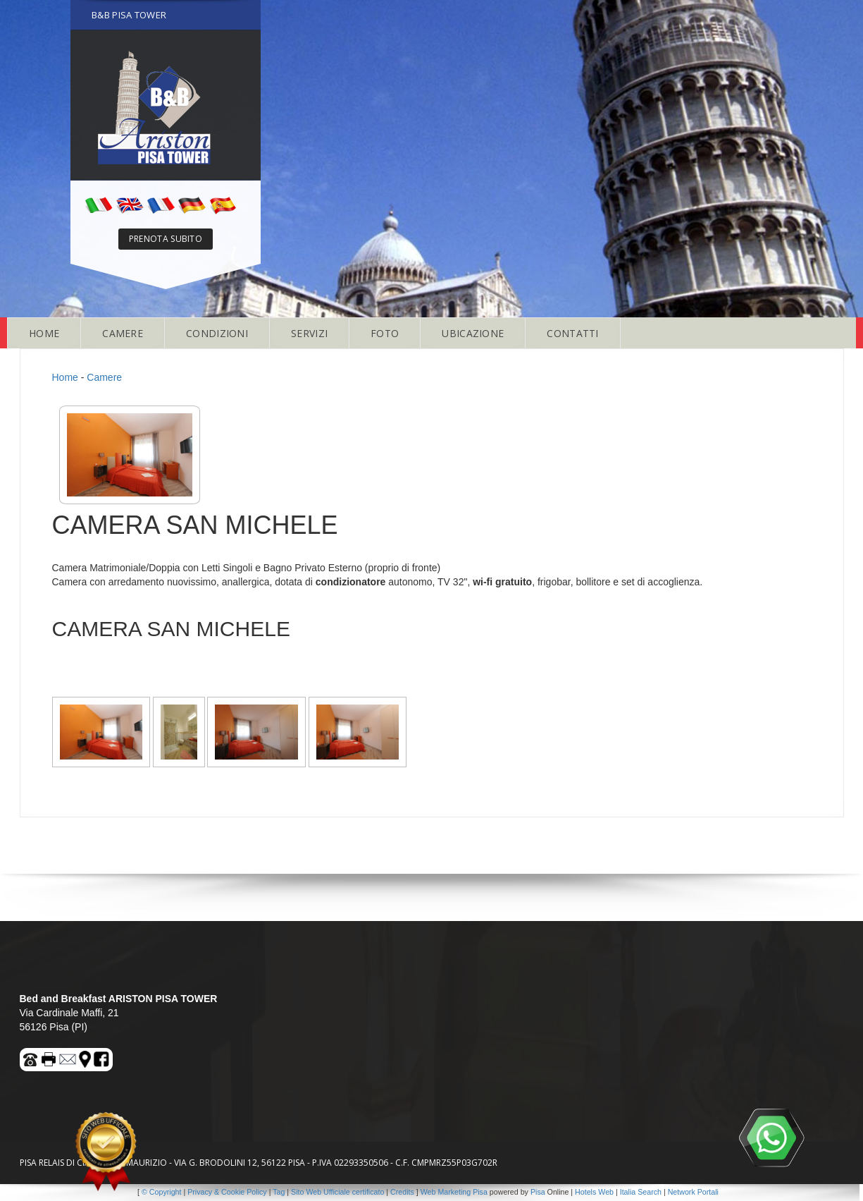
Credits (402, 1192)
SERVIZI (309, 333)
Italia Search (641, 1192)
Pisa (537, 1192)
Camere (104, 377)
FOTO (385, 333)
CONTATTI (572, 333)
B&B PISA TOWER (129, 14)
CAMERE (122, 333)
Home (65, 377)
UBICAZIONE (473, 333)
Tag (279, 1192)
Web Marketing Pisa (454, 1192)
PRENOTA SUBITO (165, 239)
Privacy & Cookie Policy (227, 1192)
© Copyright (161, 1192)
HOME (44, 333)
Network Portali (693, 1192)
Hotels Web (594, 1192)
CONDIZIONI (217, 333)
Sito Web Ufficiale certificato (337, 1192)
